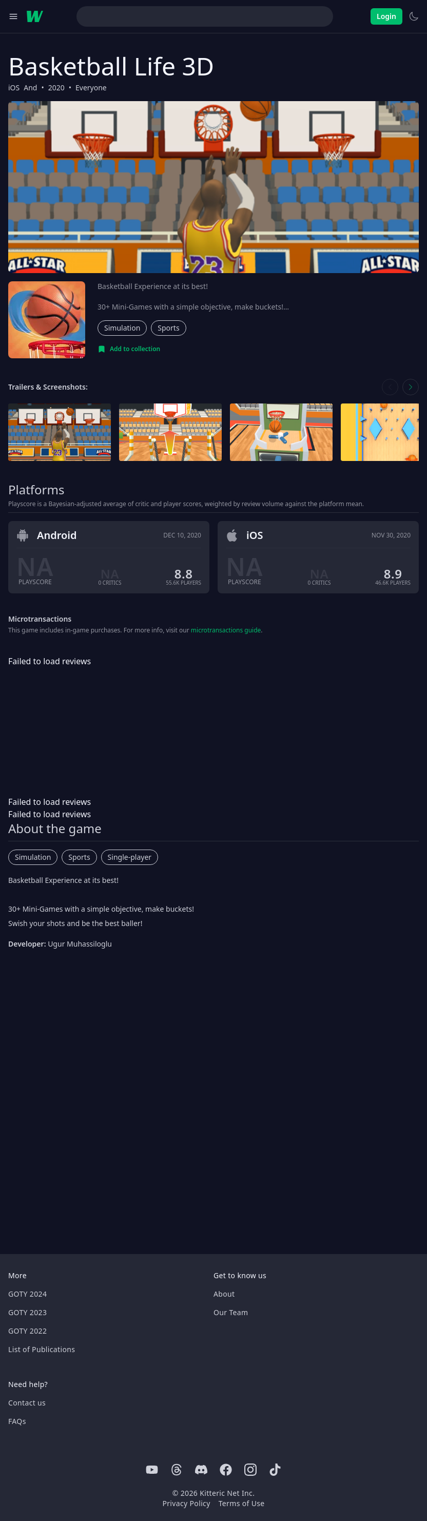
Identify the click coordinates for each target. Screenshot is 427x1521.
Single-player (129, 857)
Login (386, 16)
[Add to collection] (129, 349)
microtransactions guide (226, 630)
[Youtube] (152, 1470)
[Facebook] (226, 1470)
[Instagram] (250, 1470)
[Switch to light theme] (414, 16)
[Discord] (201, 1470)
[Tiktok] (275, 1470)
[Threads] (176, 1470)
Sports (168, 328)
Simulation (122, 328)
